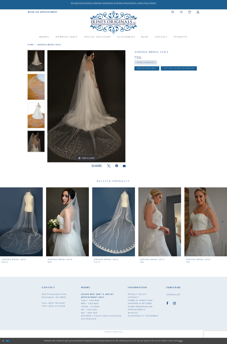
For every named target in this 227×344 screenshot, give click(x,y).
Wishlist (133, 313)
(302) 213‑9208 (53, 306)
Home (30, 44)
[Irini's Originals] (113, 22)
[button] (173, 12)
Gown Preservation (140, 306)
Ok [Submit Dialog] (11, 341)
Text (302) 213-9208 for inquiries (162, 82)
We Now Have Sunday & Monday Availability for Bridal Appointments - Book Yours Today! (113, 3)
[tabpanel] (36, 62)
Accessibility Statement (143, 316)
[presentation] (21, 221)
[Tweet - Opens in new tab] (108, 166)
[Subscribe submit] (187, 294)
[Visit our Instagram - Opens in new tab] (174, 305)
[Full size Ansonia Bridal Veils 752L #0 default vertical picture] (86, 106)
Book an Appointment (154, 73)
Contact (133, 297)
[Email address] (177, 294)
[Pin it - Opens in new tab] (116, 166)
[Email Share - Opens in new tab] (124, 166)
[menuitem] (43, 11)
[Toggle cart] (190, 12)
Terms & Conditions (140, 300)
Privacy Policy (137, 294)
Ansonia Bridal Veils (49, 44)
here (180, 341)
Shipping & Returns (140, 303)
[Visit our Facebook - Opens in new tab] (167, 305)
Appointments (136, 309)
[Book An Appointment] (43, 11)
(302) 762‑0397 (53, 303)
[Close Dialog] (4, 341)
